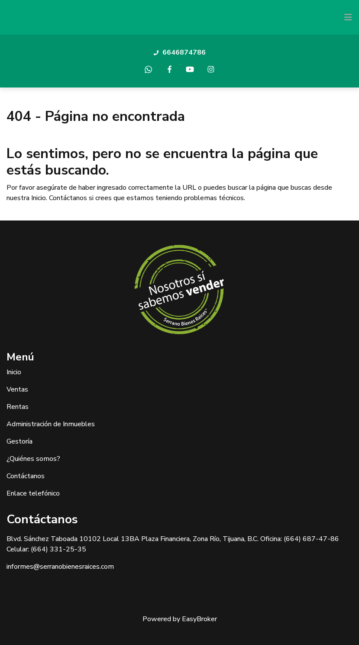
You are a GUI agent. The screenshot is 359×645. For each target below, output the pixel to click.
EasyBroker (199, 619)
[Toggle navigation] (348, 17)
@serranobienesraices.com (73, 566)
